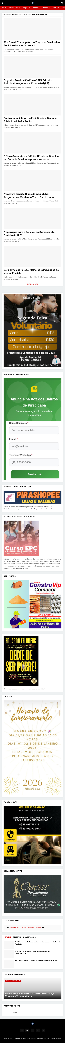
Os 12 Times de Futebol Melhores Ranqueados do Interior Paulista (31, 272)
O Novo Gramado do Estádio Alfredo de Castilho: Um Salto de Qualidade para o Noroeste (31, 158)
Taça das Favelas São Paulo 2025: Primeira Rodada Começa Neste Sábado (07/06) (28, 82)
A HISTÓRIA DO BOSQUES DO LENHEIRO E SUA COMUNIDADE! (32, 952)
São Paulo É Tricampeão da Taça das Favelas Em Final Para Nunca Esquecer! (32, 44)
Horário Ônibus (14, 8)
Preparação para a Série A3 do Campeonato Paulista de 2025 (29, 234)
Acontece (36, 8)
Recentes (17, 937)
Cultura (56, 8)
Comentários (29, 937)
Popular (7, 937)
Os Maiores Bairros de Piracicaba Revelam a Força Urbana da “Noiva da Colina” (29, 994)
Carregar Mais (32, 284)
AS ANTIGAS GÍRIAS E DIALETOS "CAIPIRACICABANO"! (36, 961)
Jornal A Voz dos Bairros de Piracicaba (25, 927)
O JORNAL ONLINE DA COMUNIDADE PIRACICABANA (42, 1038)
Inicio (4, 8)
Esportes (46, 8)
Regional (26, 8)
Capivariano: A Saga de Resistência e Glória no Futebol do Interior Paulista (30, 120)
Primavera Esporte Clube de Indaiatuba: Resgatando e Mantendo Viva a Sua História (29, 196)
